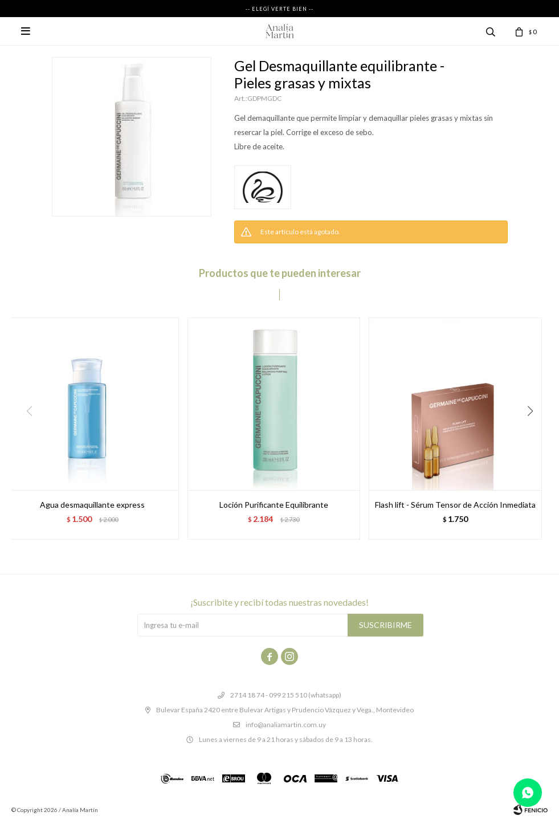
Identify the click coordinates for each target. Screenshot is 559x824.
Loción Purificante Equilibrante (273, 504)
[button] (534, 434)
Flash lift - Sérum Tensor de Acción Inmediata (455, 504)
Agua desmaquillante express (92, 504)
